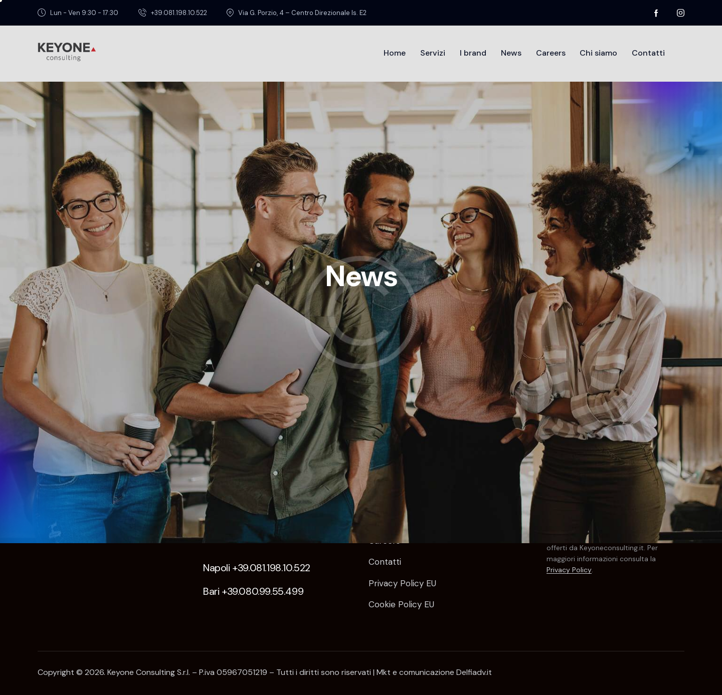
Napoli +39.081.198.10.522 (256, 567)
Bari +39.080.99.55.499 (253, 591)
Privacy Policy (569, 570)
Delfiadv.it (474, 672)
